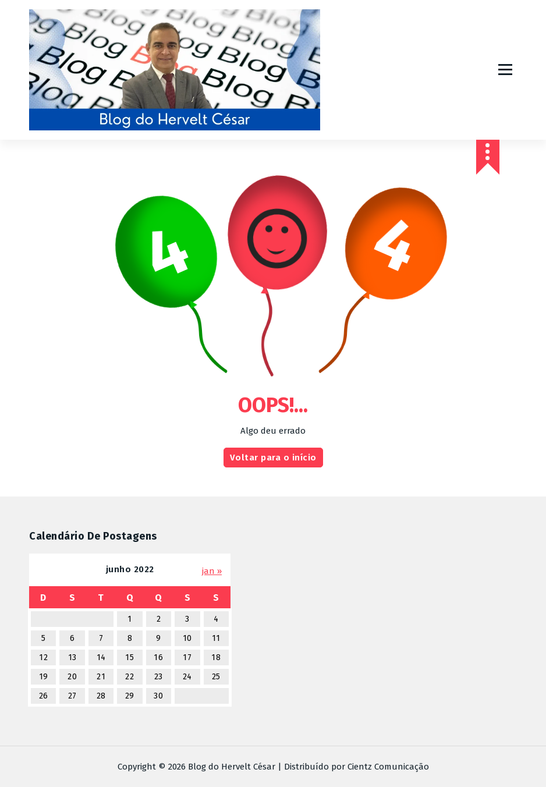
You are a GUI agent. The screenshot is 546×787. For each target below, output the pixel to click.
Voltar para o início (273, 457)
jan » (212, 571)
